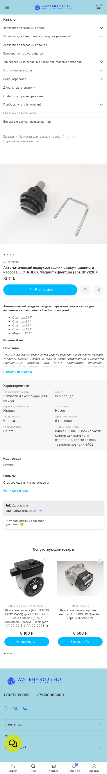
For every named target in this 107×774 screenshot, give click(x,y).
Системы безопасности (20, 113)
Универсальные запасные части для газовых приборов (42, 62)
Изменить (36, 511)
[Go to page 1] (4, 653)
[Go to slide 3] (10, 254)
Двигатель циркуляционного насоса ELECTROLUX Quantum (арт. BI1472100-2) (80, 614)
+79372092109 (16, 695)
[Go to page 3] (11, 653)
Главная (8, 136)
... (68, 136)
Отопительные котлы (18, 70)
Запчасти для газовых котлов (39, 136)
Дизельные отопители (19, 87)
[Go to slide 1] (4, 254)
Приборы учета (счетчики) (22, 104)
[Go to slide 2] (7, 254)
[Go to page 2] (8, 653)
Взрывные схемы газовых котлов (27, 122)
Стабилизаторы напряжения (23, 96)
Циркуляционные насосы (21, 141)
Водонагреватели (15, 79)
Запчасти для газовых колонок (25, 45)
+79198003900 (50, 695)
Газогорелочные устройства (23, 53)
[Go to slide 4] (13, 254)
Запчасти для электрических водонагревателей (37, 36)
